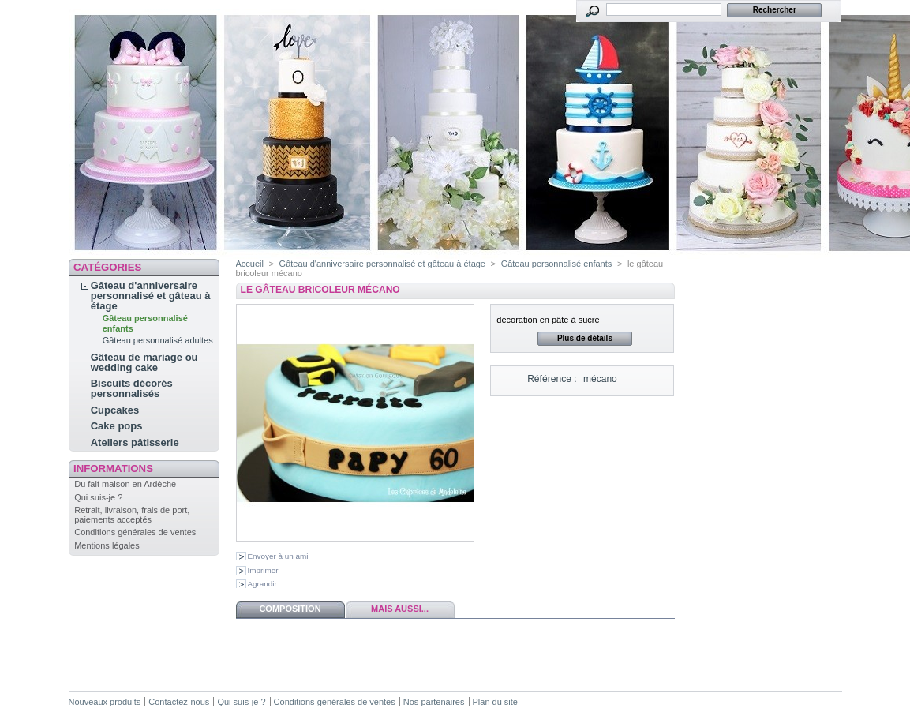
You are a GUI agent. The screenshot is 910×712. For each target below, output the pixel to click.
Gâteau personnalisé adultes (158, 340)
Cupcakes (115, 410)
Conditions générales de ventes (135, 532)
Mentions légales (107, 545)
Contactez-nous (178, 701)
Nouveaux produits (105, 701)
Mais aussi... (400, 608)
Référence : (552, 378)
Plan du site (495, 701)
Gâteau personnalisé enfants (556, 263)
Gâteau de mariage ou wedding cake (144, 362)
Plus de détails (584, 338)
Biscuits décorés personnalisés (132, 388)
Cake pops (117, 426)
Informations (113, 468)
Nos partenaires (434, 701)
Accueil (250, 263)
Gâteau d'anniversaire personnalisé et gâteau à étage (151, 295)
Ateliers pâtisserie (135, 442)
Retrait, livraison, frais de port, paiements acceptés (131, 514)
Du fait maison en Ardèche (125, 484)
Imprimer (263, 570)
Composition (289, 608)
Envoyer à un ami (278, 556)
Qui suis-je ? (98, 497)
